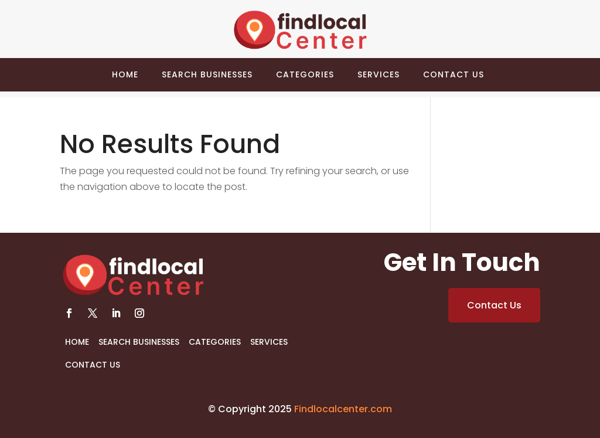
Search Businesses (207, 74)
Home (125, 74)
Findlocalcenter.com (343, 409)
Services (378, 74)
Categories (305, 74)
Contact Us (453, 74)
